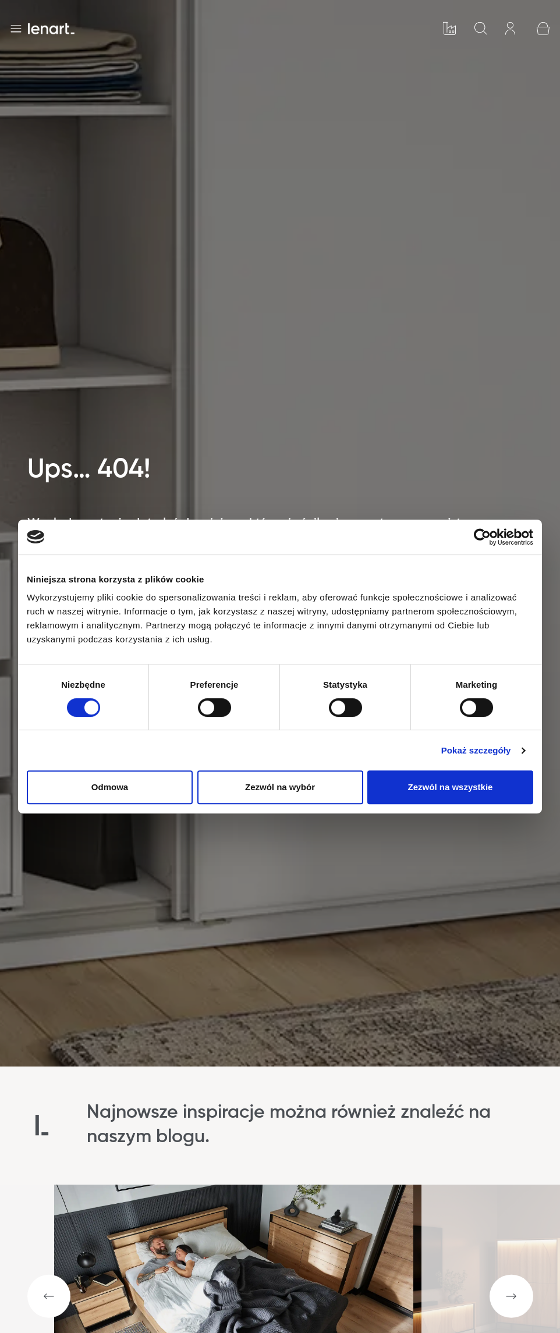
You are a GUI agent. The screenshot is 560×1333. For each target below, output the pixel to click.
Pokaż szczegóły (476, 750)
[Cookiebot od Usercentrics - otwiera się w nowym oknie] (482, 537)
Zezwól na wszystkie (450, 787)
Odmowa (109, 787)
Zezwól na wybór (280, 787)
